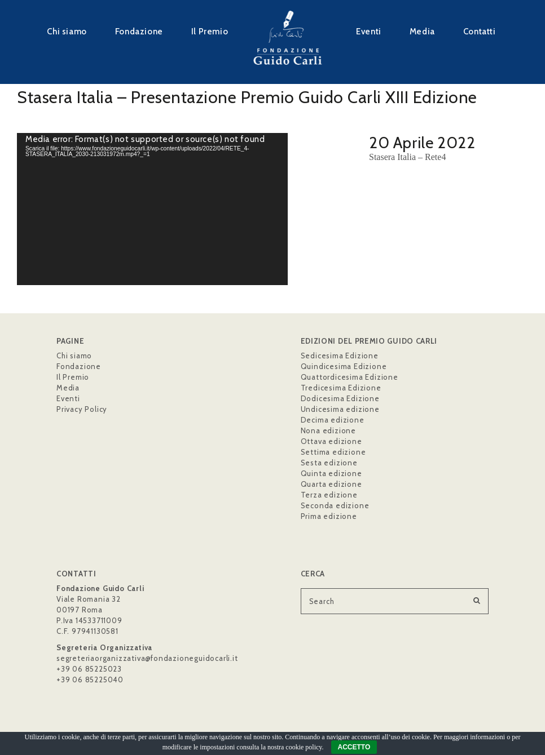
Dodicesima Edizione (340, 398)
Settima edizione (333, 451)
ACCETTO (354, 747)
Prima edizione (329, 516)
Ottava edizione (331, 441)
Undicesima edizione (340, 409)
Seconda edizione (335, 505)
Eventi (368, 31)
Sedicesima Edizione (340, 355)
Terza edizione (329, 494)
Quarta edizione (331, 483)
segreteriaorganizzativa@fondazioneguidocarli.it (147, 658)
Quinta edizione (331, 473)
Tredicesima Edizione (341, 387)
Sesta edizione (329, 462)
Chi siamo (66, 31)
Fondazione (139, 31)
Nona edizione (328, 430)
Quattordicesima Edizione (349, 376)
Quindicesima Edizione (344, 366)
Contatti (479, 31)
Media (422, 31)
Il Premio (209, 31)
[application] (152, 209)
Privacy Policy (81, 409)
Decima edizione (332, 419)
